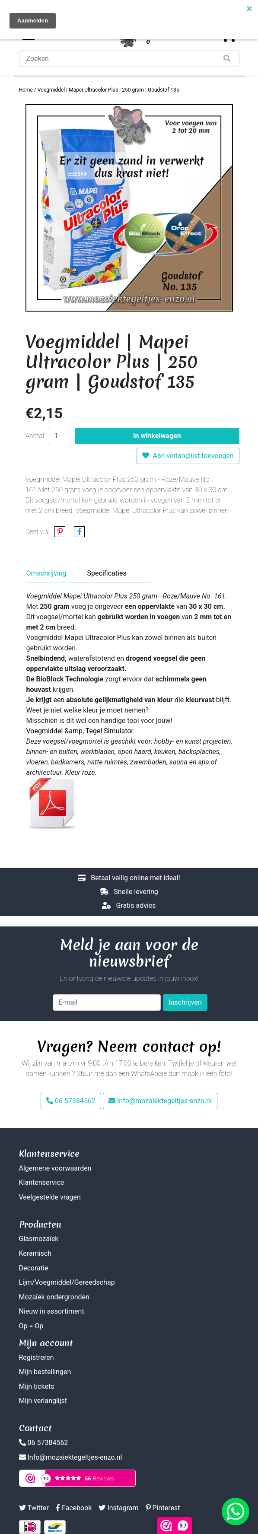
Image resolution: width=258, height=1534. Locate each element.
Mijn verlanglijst (43, 1401)
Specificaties (107, 573)
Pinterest (163, 1508)
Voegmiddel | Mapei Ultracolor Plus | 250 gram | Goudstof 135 (108, 90)
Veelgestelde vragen (50, 1197)
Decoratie (33, 1268)
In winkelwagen (157, 436)
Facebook (74, 1508)
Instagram (118, 1508)
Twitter (34, 1508)
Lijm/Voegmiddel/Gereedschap (67, 1282)
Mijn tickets (36, 1386)
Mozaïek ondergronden (54, 1297)
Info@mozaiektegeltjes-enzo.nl (160, 1101)
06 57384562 (71, 1101)
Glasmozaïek (39, 1239)
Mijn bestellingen (45, 1372)
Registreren (36, 1357)
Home (26, 90)
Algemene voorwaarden (55, 1168)
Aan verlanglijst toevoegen (187, 456)
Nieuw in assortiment (51, 1311)
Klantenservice (41, 1182)
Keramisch (35, 1253)
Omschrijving (46, 573)
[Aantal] (60, 436)
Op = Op (31, 1326)
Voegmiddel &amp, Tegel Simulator (79, 731)
